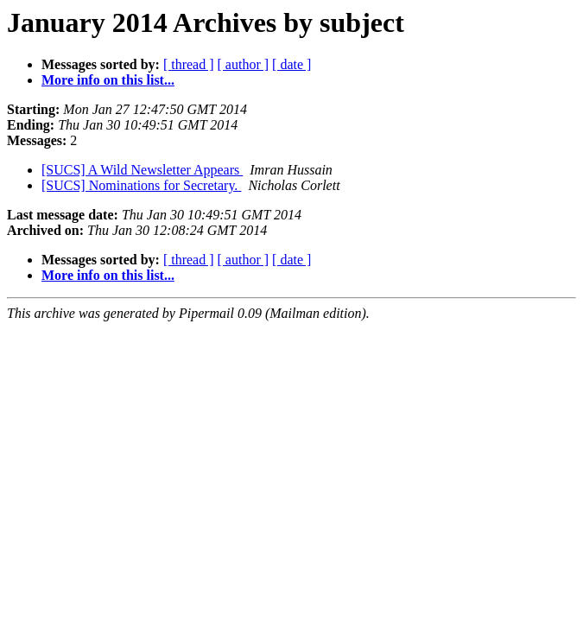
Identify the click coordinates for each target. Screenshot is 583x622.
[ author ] (243, 64)
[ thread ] (188, 64)
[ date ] (291, 64)
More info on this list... (107, 80)
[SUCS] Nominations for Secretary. (141, 185)
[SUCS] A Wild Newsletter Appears (142, 169)
